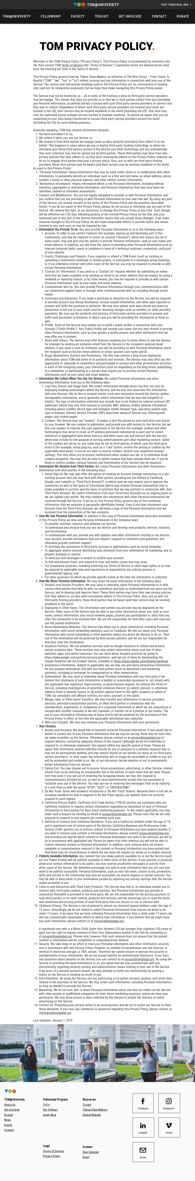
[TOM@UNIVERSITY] (103, 5)
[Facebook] (143, 1109)
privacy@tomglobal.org (146, 738)
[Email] (143, 1157)
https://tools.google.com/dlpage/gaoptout (141, 661)
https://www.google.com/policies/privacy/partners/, (78, 657)
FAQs (46, 1105)
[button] (183, 16)
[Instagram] (169, 1109)
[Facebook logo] (143, 1101)
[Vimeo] (169, 1133)
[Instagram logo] (169, 1101)
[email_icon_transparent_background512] (143, 1150)
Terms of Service (72, 65)
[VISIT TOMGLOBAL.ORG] (176, 5)
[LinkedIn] (143, 1133)
